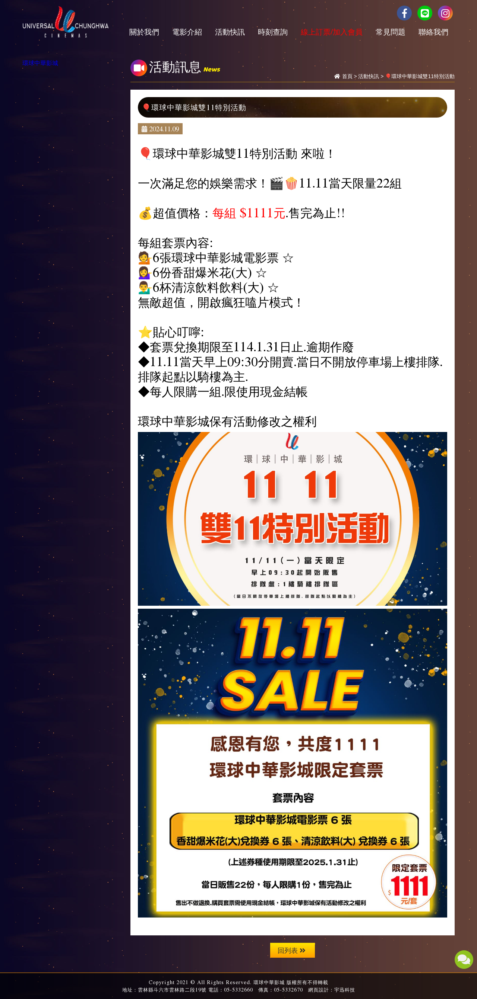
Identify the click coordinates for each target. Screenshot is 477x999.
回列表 (292, 950)
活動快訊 (230, 32)
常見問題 (390, 32)
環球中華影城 (40, 62)
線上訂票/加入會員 (332, 32)
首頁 (347, 76)
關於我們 (144, 32)
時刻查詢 (273, 32)
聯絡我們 (433, 32)
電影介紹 (187, 32)
